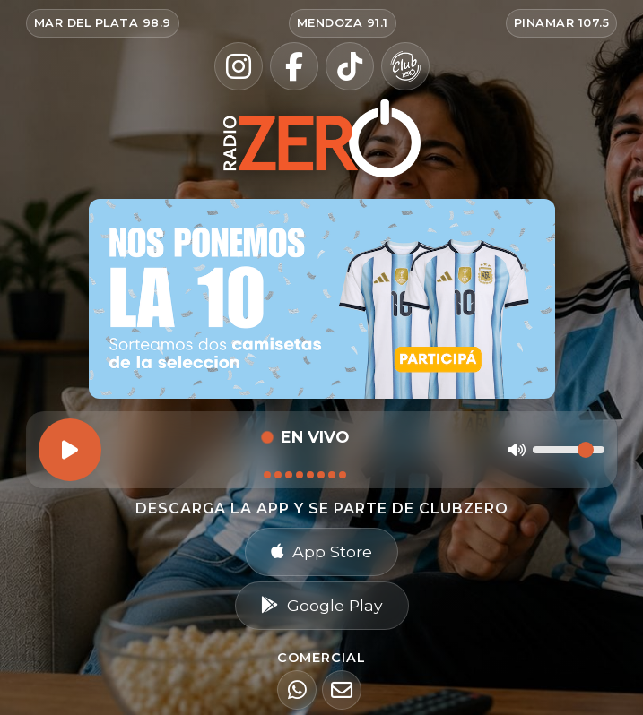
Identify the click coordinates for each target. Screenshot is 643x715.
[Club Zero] (405, 66)
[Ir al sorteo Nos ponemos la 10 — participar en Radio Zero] (322, 299)
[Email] (341, 690)
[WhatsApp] (297, 690)
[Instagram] (238, 66)
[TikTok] (350, 66)
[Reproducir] (70, 449)
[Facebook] (294, 66)
